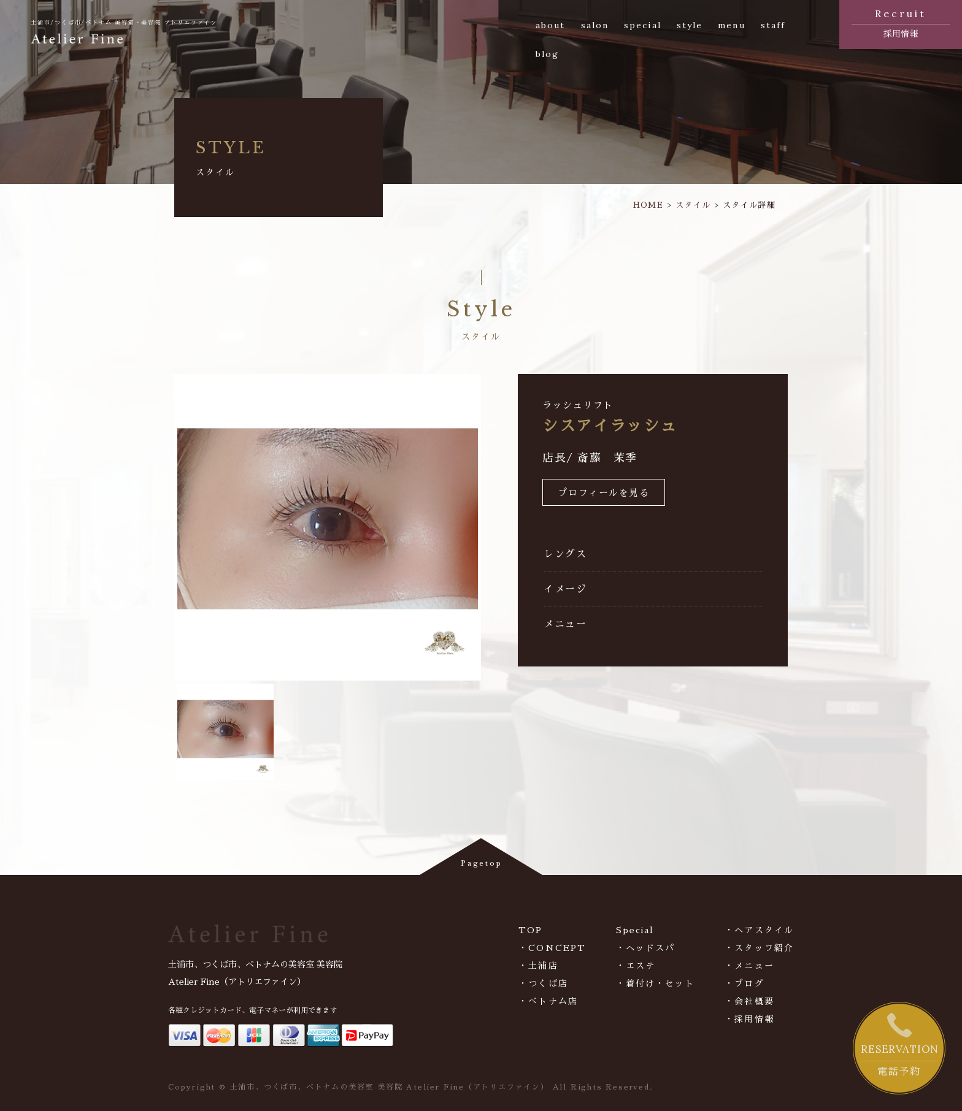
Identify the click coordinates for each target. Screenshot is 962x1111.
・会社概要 (749, 1001)
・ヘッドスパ (645, 948)
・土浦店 (538, 965)
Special (635, 930)
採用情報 (901, 22)
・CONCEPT (552, 948)
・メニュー (749, 965)
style (690, 25)
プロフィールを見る (604, 493)
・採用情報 (749, 1019)
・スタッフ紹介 (759, 948)
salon (595, 25)
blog (547, 53)
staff (773, 25)
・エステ (635, 965)
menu (731, 25)
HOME (648, 205)
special (642, 25)
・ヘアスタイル (759, 930)
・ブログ (744, 983)
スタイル (692, 205)
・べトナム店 (548, 1001)
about (551, 25)
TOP (530, 930)
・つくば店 (543, 983)
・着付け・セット (655, 983)
